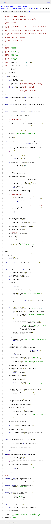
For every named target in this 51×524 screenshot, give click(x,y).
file (28, 11)
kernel (11, 6)
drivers (32, 8)
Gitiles (8, 522)
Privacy (11, 522)
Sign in (48, 2)
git (14, 6)
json (49, 521)
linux (2, 6)
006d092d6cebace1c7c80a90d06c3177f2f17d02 (14, 8)
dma (36, 8)
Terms (15, 522)
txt (45, 521)
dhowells (19, 6)
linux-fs (25, 6)
